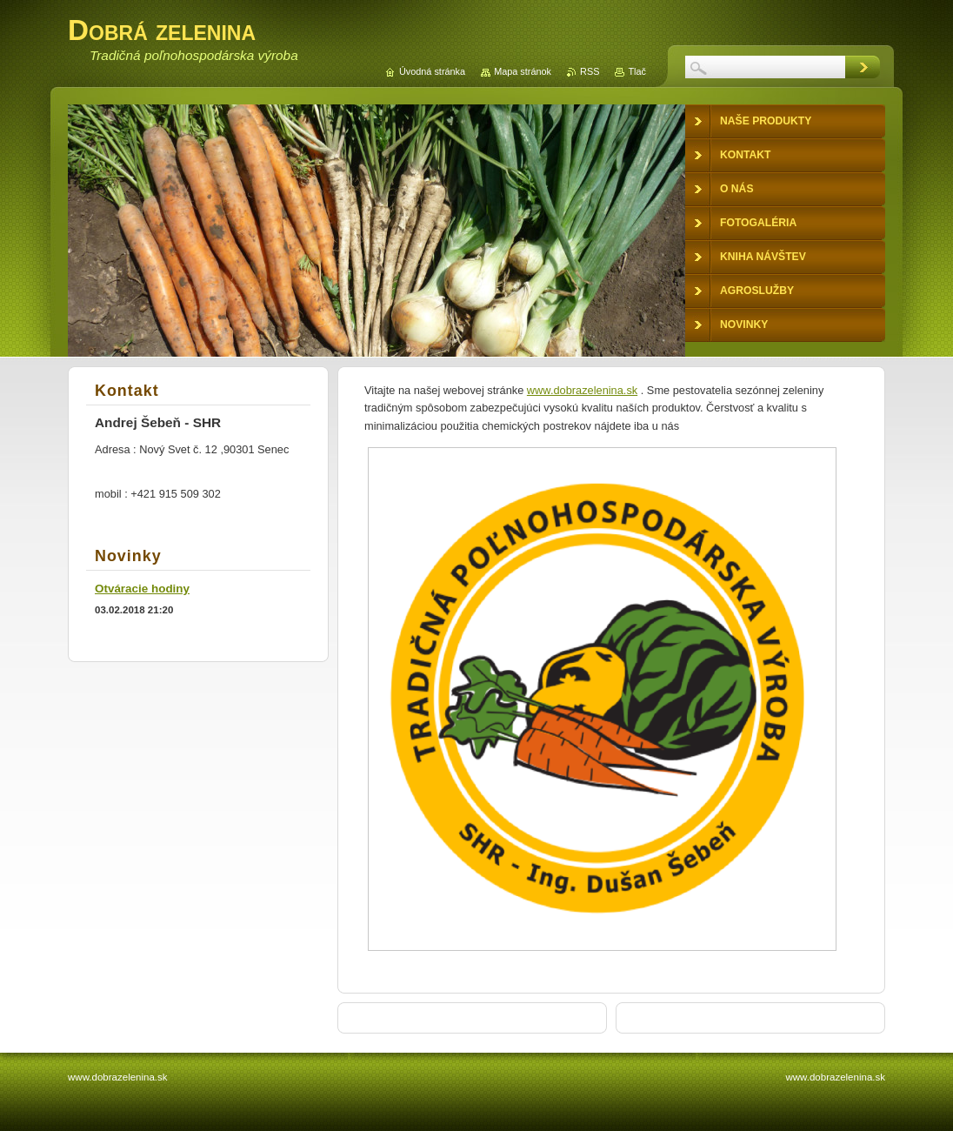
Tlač (637, 71)
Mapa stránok (522, 71)
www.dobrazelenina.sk (582, 390)
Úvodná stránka (432, 71)
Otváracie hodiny (142, 588)
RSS (589, 71)
